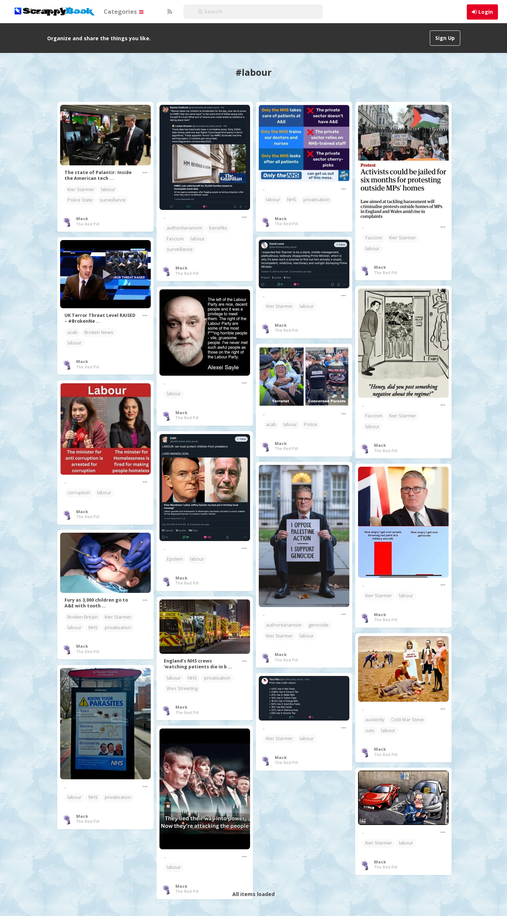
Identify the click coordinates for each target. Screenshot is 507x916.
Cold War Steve (407, 720)
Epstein (175, 559)
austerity (374, 720)
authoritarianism (184, 228)
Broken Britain (82, 617)
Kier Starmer (80, 189)
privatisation (316, 200)
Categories (124, 11)
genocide (318, 625)
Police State (80, 200)
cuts (369, 730)
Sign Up (445, 37)
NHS (291, 200)
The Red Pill (87, 224)
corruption (78, 493)
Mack (82, 218)
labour (108, 189)
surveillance (113, 200)
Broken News (98, 332)
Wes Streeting (182, 688)
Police (310, 424)
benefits (218, 228)
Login (485, 11)
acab (72, 332)
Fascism (175, 239)
